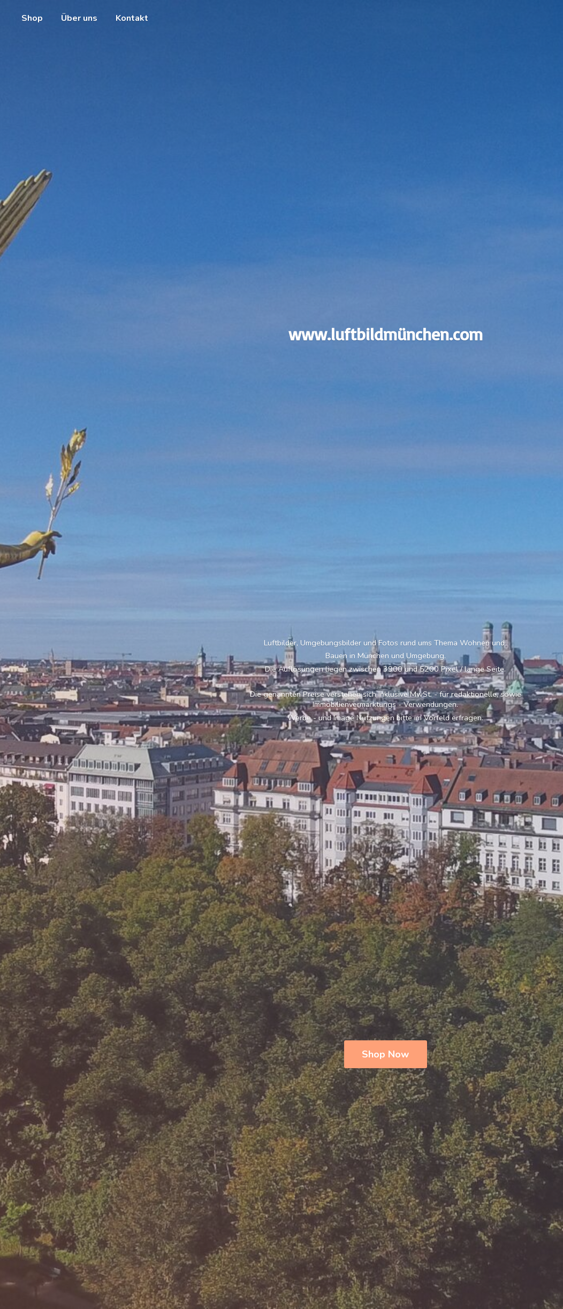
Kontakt (132, 18)
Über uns (79, 18)
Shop (32, 18)
